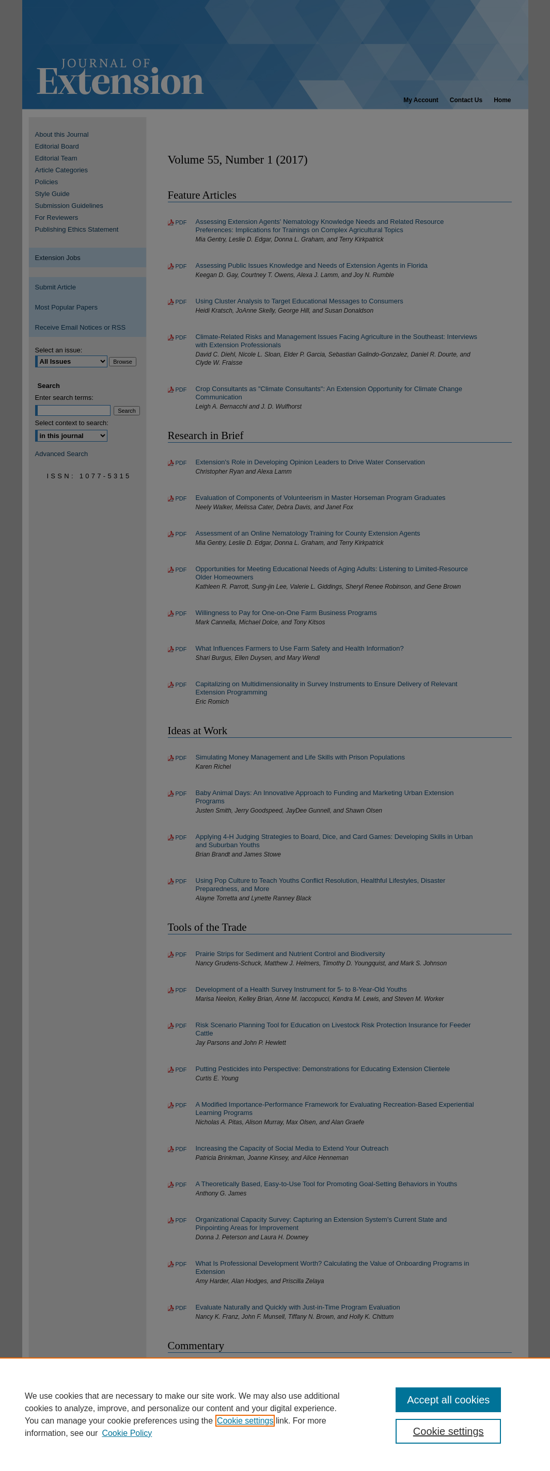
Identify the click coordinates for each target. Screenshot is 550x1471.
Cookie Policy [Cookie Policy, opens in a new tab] (127, 1433)
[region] (275, 1414)
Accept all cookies (448, 1399)
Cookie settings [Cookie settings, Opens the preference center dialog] (448, 1431)
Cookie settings (245, 1420)
